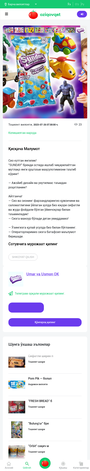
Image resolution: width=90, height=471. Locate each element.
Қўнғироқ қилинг (45, 322)
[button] (8, 30)
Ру (82, 4)
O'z (77, 4)
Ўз (69, 4)
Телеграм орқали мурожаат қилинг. (36, 293)
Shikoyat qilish (23, 256)
